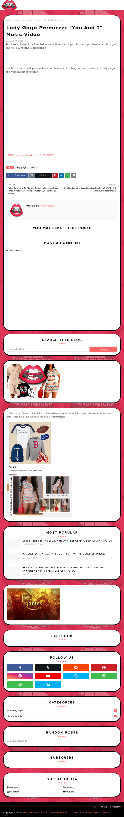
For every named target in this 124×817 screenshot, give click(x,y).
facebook (13, 787)
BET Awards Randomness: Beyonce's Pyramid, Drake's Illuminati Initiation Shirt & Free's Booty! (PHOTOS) (64, 569)
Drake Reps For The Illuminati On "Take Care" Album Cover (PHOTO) (67, 540)
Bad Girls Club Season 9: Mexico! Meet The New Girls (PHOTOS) (63, 554)
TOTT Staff (47, 206)
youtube (69, 791)
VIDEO (17, 20)
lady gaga (21, 167)
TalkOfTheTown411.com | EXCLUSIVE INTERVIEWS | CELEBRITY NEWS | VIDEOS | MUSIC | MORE (66, 812)
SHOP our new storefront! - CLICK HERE (30, 155)
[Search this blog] (48, 349)
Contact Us (115, 806)
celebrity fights (62, 710)
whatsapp (70, 787)
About (104, 806)
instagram (14, 791)
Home (9, 20)
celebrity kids (62, 716)
